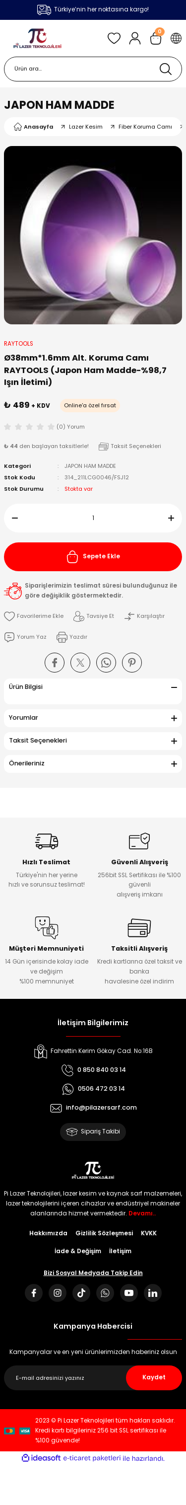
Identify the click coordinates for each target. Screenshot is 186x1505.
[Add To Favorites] (33, 616)
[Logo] (37, 38)
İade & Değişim (78, 1251)
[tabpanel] (93, 235)
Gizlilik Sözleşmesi (104, 1233)
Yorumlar (23, 717)
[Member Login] (134, 38)
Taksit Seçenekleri (38, 740)
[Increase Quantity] (175, 518)
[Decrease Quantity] (11, 518)
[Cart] (155, 38)
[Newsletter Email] (93, 1377)
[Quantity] (93, 518)
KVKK (149, 1233)
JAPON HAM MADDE (59, 105)
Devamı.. (142, 1213)
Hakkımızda (48, 1233)
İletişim (120, 1251)
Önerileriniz (27, 763)
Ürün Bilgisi (26, 686)
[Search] (93, 69)
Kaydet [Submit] (154, 1377)
